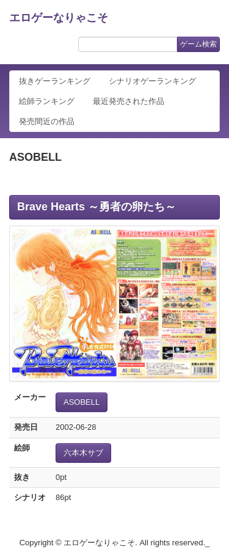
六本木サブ (83, 452)
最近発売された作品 (128, 101)
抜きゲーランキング (54, 81)
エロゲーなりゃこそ (58, 18)
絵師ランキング (47, 101)
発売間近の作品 (47, 121)
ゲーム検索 (198, 44)
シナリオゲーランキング (152, 81)
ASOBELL (82, 402)
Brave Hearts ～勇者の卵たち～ (96, 207)
